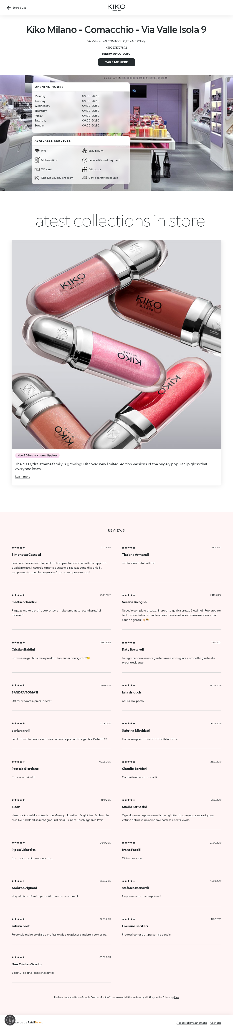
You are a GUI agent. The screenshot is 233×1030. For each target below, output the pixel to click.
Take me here (116, 62)
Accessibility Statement (192, 1022)
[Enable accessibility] (10, 1020)
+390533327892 (116, 47)
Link (176, 997)
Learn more (22, 476)
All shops (215, 1022)
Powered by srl (28, 1022)
